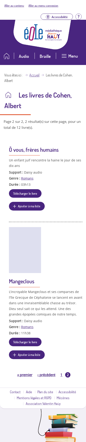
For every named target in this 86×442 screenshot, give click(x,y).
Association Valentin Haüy (43, 403)
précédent (46, 374)
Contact (15, 391)
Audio (24, 56)
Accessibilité (67, 391)
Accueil (34, 75)
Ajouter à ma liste (29, 206)
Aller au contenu (14, 5)
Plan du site (45, 391)
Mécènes (63, 397)
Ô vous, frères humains (34, 149)
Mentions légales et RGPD (34, 397)
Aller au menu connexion (43, 5)
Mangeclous (21, 281)
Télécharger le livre (25, 193)
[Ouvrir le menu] (70, 58)
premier (24, 374)
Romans (27, 178)
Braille (45, 56)
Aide (29, 391)
